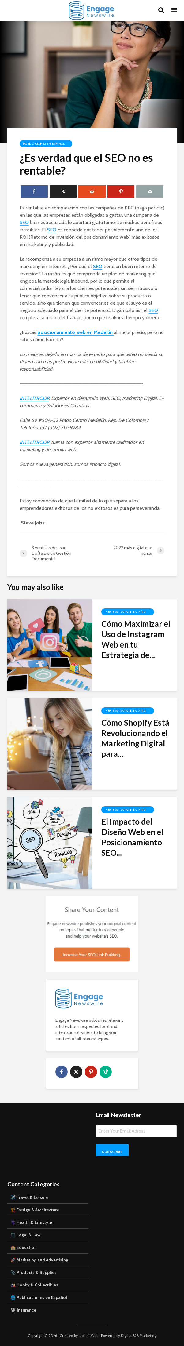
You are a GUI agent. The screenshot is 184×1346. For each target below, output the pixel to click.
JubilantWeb (88, 1335)
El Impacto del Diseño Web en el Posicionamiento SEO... (132, 837)
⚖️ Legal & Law (25, 1235)
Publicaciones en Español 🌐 (46, 144)
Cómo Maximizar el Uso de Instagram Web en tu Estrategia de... (135, 639)
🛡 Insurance (23, 1310)
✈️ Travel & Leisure (29, 1197)
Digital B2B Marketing (138, 1335)
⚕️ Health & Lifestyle (31, 1222)
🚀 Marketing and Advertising (39, 1260)
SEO (24, 222)
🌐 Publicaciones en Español (38, 1297)
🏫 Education (23, 1247)
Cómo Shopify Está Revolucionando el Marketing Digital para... (135, 738)
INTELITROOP (34, 398)
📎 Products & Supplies (33, 1272)
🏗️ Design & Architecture (34, 1210)
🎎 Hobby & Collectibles (34, 1285)
